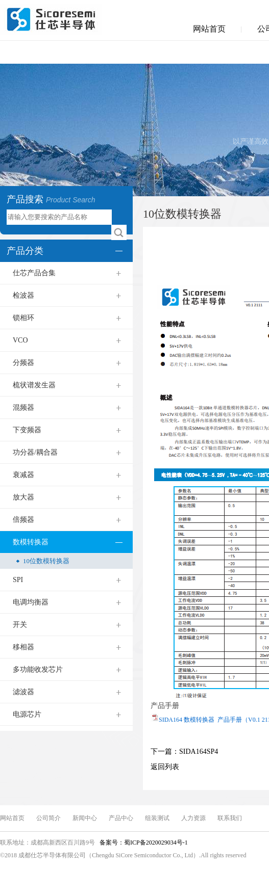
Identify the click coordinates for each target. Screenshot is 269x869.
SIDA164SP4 (198, 751)
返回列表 (165, 767)
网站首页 (209, 28)
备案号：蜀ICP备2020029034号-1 (142, 842)
